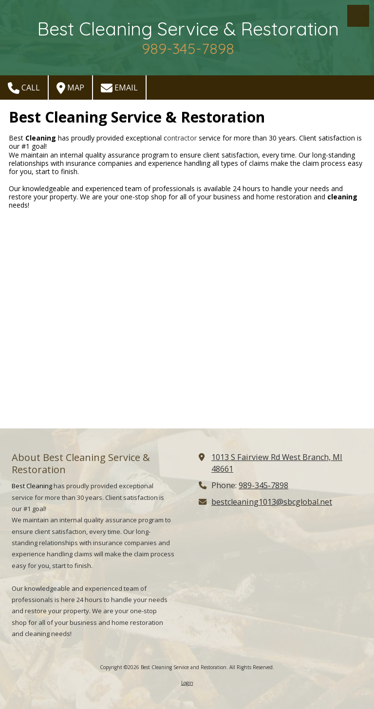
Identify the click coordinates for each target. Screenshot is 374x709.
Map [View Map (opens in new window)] (70, 88)
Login (187, 682)
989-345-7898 (263, 485)
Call (24, 88)
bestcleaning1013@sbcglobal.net (271, 501)
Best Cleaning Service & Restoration (188, 29)
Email (119, 88)
